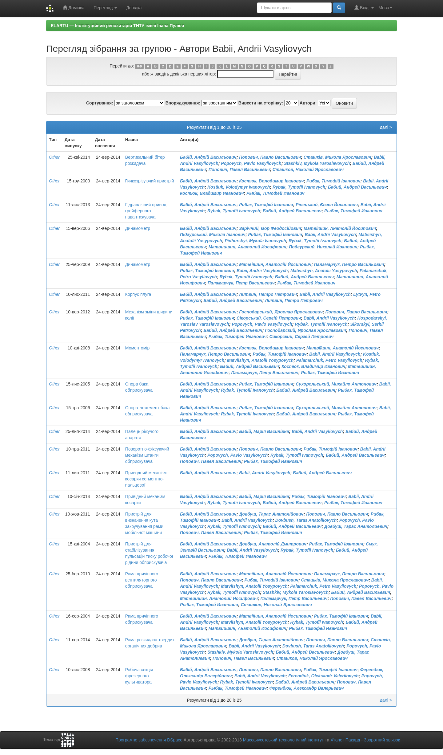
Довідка (134, 7)
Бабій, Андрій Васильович (208, 157)
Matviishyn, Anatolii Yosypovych (323, 270)
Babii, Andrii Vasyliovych (330, 234)
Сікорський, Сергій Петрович (269, 318)
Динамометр (137, 228)
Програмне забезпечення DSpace (148, 739)
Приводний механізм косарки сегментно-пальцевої (145, 479)
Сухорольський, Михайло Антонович (336, 384)
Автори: (308, 102)
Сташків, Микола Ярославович (337, 157)
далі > (386, 127)
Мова (385, 7)
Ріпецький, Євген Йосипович (327, 204)
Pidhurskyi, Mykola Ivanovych (255, 240)
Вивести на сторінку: (260, 102)
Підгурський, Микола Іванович (212, 234)
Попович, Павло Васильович (270, 157)
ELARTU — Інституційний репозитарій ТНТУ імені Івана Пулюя (117, 25)
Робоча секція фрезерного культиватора (139, 675)
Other (54, 157)
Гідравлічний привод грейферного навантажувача (145, 210)
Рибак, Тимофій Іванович (333, 180)
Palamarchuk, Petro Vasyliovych (329, 360)
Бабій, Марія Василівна (264, 431)
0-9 (139, 66)
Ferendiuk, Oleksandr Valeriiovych (323, 675)
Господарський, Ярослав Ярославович (281, 311)
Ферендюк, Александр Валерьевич (306, 688)
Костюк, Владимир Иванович (212, 193)
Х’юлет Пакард (345, 739)
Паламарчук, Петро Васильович (349, 264)
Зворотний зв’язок (382, 739)
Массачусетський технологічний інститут (283, 739)
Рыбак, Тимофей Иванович (275, 193)
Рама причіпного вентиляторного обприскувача (141, 580)
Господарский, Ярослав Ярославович (305, 330)
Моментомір (137, 347)
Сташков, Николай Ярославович (308, 169)
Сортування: (99, 102)
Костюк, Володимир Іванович (271, 180)
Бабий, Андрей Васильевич (357, 187)
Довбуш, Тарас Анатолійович (271, 514)
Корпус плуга (138, 294)
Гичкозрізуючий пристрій (149, 180)
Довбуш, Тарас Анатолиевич (355, 526)
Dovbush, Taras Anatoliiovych (306, 520)
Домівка (73, 7)
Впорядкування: (183, 102)
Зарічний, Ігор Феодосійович (270, 228)
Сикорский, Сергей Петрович (301, 336)
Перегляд (105, 7)
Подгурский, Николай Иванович (323, 246)
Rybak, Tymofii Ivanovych (299, 187)
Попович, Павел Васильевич (239, 169)
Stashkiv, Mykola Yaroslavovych (317, 163)
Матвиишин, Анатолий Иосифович (247, 246)
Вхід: (364, 7)
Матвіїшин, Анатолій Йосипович (340, 228)
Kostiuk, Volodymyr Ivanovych (238, 187)
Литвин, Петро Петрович (268, 294)
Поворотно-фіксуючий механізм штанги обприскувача (147, 455)
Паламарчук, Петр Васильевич (241, 282)
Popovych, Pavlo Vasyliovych (251, 163)
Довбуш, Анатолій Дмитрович (272, 543)
